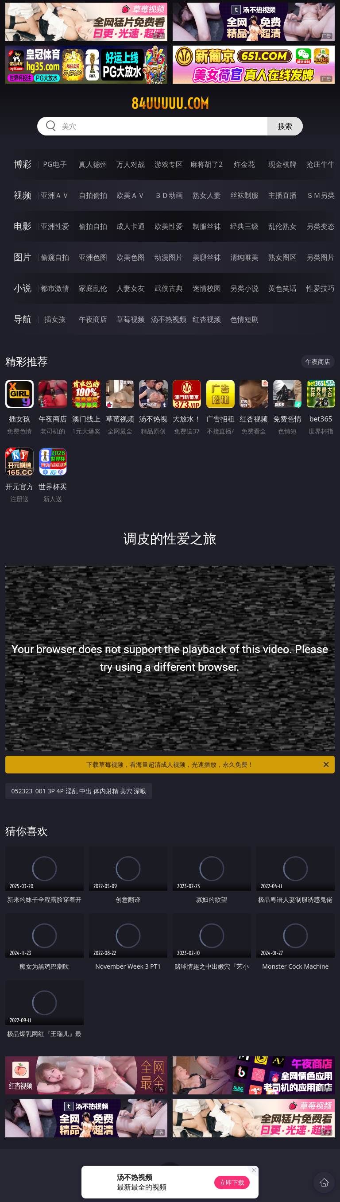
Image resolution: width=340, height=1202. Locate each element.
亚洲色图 (93, 257)
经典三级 (244, 226)
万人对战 (130, 164)
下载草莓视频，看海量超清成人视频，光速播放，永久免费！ (208, 764)
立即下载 (232, 1182)
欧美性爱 (169, 226)
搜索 (285, 126)
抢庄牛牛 (320, 164)
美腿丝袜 (207, 257)
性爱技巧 (320, 288)
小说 (22, 288)
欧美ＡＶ (130, 195)
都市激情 (55, 288)
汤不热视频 (168, 319)
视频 (22, 195)
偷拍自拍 (93, 226)
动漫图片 (169, 257)
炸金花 (244, 164)
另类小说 (244, 288)
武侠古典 (169, 288)
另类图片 (320, 257)
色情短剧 (244, 319)
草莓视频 (130, 319)
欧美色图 (130, 257)
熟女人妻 (207, 195)
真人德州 (93, 164)
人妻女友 (130, 288)
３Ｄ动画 (169, 195)
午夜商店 (93, 319)
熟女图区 (282, 257)
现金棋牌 (282, 164)
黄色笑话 (282, 288)
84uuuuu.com (170, 103)
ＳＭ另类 (320, 195)
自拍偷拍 (93, 195)
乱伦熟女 (282, 226)
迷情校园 (207, 288)
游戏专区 (169, 164)
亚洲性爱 (55, 226)
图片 (22, 257)
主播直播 (282, 195)
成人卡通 (130, 226)
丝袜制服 (244, 195)
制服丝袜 (207, 226)
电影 (22, 226)
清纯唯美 (244, 257)
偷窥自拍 (55, 257)
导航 (22, 319)
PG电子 (54, 164)
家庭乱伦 (93, 288)
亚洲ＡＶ (55, 195)
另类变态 (320, 226)
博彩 (22, 164)
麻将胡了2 (206, 164)
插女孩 (55, 319)
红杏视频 (207, 319)
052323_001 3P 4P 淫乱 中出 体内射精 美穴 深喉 (79, 791)
